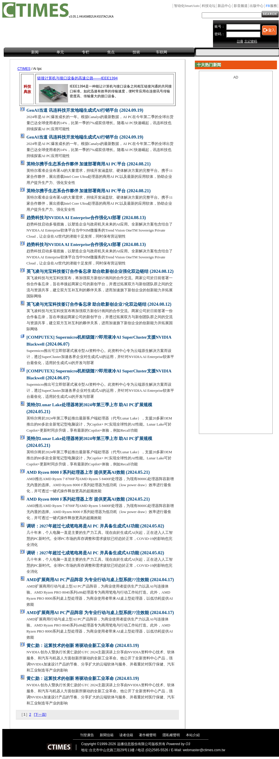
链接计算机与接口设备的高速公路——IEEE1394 (77, 78)
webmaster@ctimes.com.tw (204, 750)
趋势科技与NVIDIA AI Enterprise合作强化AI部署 (74, 217)
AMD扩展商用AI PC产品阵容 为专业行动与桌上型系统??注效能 (88, 579)
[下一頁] (40, 715)
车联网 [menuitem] (161, 52)
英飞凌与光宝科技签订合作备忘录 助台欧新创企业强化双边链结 (88, 271)
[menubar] (99, 52)
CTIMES (23, 69)
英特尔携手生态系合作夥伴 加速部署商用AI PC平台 (76, 164)
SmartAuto (187, 6)
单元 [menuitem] (60, 52)
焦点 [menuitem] (111, 52)
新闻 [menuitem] (35, 52)
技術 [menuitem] (136, 52)
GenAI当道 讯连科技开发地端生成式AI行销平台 (72, 110)
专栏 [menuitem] (85, 52)
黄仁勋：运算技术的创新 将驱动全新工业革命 (70, 645)
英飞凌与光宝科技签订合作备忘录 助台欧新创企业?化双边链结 (86, 304)
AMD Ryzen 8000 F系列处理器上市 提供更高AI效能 (76, 472)
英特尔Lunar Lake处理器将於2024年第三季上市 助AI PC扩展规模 (89, 404)
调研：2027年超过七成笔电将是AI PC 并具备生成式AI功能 (83, 526)
